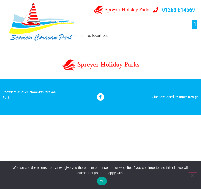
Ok (101, 181)
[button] (194, 24)
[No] (192, 174)
